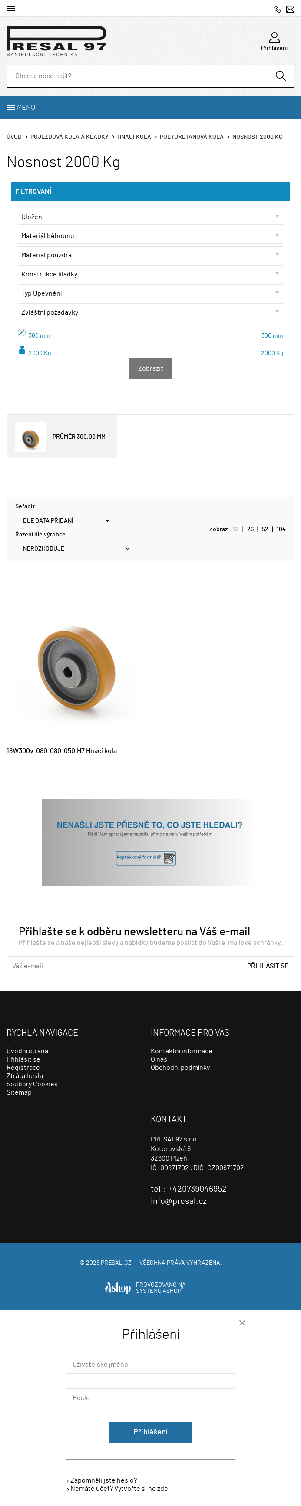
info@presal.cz (290, 9)
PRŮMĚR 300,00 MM (60, 437)
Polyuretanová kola (192, 137)
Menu (26, 107)
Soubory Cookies (32, 1084)
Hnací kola (134, 137)
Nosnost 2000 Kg (257, 137)
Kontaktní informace (181, 1051)
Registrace (23, 1067)
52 (265, 529)
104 (281, 529)
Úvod (14, 137)
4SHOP (173, 1291)
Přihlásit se (268, 966)
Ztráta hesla (25, 1075)
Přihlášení (150, 1432)
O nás (159, 1059)
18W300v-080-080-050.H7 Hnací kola (62, 750)
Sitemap (19, 1092)
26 (250, 529)
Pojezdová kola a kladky (69, 137)
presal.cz (116, 1263)
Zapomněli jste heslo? (103, 1480)
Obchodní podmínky (180, 1067)
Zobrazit (150, 368)
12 (236, 529)
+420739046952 (277, 9)
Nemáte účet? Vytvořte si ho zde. (120, 1488)
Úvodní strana (27, 1051)
